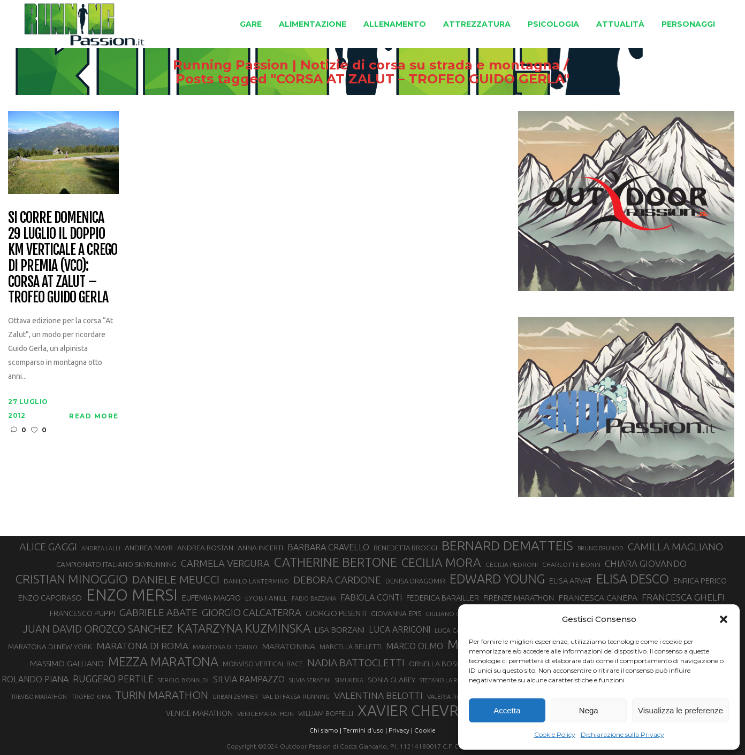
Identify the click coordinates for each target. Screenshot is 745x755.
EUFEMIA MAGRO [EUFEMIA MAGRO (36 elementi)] (211, 597)
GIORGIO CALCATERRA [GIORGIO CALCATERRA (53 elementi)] (251, 612)
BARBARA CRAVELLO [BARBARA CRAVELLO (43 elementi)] (328, 547)
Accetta (506, 710)
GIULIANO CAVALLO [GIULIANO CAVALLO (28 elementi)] (454, 613)
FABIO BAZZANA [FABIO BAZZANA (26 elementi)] (314, 598)
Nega (588, 710)
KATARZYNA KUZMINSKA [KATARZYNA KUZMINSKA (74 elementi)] (243, 628)
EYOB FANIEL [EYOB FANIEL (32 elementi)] (266, 598)
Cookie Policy (554, 734)
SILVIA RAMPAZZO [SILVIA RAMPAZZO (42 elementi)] (249, 679)
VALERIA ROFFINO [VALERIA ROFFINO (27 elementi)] (453, 696)
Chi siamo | (325, 730)
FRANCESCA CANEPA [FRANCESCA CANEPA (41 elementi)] (597, 597)
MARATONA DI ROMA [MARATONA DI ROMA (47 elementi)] (142, 646)
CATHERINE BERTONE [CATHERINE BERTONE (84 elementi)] (335, 562)
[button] (723, 619)
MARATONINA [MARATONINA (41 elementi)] (288, 646)
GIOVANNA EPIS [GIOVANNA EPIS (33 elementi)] (396, 613)
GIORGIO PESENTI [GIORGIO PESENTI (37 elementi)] (336, 613)
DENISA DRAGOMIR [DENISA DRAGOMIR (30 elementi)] (415, 581)
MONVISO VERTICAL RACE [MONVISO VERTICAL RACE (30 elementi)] (263, 663)
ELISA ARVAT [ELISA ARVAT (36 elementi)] (570, 580)
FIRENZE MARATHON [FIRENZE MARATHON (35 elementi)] (518, 598)
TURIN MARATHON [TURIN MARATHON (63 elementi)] (161, 695)
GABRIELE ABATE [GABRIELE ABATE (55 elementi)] (158, 612)
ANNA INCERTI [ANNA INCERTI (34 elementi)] (260, 547)
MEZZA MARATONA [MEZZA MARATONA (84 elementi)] (163, 661)
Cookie (425, 730)
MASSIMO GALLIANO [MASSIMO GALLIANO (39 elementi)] (67, 663)
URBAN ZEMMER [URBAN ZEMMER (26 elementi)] (235, 697)
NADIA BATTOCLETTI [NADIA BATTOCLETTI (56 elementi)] (356, 662)
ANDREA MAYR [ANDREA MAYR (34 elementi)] (149, 547)
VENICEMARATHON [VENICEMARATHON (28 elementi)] (265, 713)
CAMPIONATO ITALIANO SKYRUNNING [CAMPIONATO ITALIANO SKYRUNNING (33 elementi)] (116, 564)
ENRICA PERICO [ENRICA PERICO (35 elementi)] (700, 581)
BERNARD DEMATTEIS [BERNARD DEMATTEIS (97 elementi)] (507, 545)
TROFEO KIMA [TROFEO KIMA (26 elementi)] (91, 697)
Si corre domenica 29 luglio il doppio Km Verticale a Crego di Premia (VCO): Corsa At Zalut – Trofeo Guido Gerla (62, 258)
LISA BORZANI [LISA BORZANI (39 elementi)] (339, 629)
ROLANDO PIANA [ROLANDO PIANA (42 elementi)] (35, 679)
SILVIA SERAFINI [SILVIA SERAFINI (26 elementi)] (310, 680)
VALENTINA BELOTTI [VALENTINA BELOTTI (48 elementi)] (378, 695)
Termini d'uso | (365, 730)
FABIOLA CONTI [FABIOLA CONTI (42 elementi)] (371, 597)
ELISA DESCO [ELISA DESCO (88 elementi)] (632, 579)
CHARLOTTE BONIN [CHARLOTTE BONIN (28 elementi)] (571, 564)
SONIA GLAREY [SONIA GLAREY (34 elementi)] (391, 679)
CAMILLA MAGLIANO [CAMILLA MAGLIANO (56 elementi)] (675, 546)
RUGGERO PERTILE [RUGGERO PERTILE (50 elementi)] (113, 678)
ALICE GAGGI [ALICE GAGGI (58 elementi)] (48, 546)
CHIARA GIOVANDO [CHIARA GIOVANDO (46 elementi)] (646, 563)
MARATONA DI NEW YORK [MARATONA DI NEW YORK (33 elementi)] (50, 646)
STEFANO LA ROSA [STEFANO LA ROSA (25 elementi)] (444, 680)
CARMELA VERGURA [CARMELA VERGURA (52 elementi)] (225, 563)
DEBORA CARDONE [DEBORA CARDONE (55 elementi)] (337, 580)
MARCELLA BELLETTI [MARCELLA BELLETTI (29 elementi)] (351, 646)
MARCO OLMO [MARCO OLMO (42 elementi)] (414, 646)
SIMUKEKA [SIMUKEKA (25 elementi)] (349, 680)
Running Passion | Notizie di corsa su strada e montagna (353, 65)
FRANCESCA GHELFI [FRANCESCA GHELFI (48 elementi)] (683, 597)
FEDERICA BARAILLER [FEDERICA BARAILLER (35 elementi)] (442, 598)
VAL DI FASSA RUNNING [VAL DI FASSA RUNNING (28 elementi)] (296, 696)
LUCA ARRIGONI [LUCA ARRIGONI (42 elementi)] (399, 629)
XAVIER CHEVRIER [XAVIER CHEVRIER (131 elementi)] (419, 711)
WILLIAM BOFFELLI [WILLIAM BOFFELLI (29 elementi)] (325, 713)
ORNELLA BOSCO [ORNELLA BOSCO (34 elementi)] (438, 663)
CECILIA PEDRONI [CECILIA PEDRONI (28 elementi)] (511, 564)
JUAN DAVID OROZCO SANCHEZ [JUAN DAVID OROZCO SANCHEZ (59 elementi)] (97, 629)
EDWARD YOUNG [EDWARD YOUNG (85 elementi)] (497, 579)
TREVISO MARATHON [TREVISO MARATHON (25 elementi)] (39, 697)
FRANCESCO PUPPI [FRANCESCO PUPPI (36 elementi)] (82, 613)
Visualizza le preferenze (680, 710)
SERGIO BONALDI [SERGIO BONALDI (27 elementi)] (183, 679)
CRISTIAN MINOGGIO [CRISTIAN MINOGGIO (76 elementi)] (72, 579)
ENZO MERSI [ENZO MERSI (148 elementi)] (132, 595)
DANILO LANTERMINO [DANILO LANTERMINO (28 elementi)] (256, 581)
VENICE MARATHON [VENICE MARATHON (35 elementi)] (199, 713)
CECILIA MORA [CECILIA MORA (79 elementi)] (441, 562)
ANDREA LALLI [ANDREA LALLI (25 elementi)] (100, 548)
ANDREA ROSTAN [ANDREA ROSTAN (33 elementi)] (205, 547)
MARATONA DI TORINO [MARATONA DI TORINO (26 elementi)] (225, 647)
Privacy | (401, 730)
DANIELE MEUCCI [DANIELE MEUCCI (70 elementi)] (175, 579)
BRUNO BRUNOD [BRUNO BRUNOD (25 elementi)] (600, 548)
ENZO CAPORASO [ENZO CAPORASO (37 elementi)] (50, 597)
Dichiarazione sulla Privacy (622, 734)
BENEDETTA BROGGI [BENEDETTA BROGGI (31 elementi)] (405, 547)
